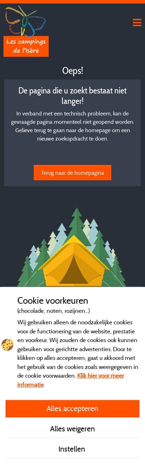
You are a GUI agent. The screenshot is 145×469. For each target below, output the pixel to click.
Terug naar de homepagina (72, 172)
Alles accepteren (72, 408)
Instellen (72, 448)
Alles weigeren (72, 428)
